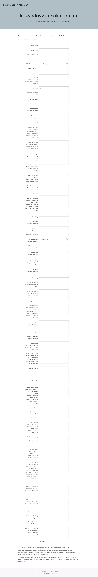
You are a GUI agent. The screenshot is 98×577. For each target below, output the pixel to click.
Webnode (53, 573)
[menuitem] (86, 5)
